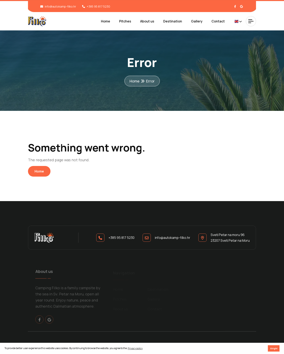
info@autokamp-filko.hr (60, 6)
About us (147, 21)
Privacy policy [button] (135, 348)
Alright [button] (273, 348)
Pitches (125, 21)
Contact (218, 21)
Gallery (196, 21)
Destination (172, 21)
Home (105, 21)
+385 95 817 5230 (98, 6)
